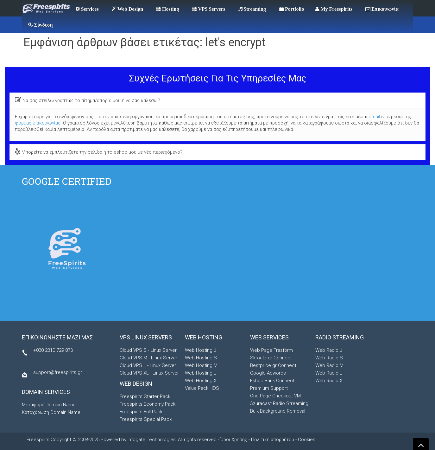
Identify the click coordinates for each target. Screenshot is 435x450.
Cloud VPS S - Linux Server (148, 350)
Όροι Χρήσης (233, 439)
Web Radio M (329, 365)
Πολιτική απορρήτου (272, 439)
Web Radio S (329, 358)
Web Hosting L (200, 373)
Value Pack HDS (202, 388)
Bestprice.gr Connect (273, 365)
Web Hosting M (201, 365)
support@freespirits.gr (57, 372)
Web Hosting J (200, 350)
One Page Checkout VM (275, 396)
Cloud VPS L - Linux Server (148, 365)
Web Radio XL (330, 380)
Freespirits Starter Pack (145, 396)
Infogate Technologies (152, 439)
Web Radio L (328, 373)
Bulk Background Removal (277, 411)
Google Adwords (268, 373)
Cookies (306, 439)
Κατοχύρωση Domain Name (51, 412)
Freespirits (39, 439)
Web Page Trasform (271, 350)
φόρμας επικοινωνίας (37, 123)
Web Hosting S (201, 358)
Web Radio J (328, 350)
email (374, 116)
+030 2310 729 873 (53, 350)
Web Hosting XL (202, 380)
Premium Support (269, 388)
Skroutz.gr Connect (271, 358)
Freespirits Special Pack (146, 419)
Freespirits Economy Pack (147, 404)
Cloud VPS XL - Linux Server (149, 373)
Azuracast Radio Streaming (279, 403)
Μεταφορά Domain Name (49, 405)
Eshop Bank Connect (272, 380)
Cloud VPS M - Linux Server (148, 358)
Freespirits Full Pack (141, 412)
